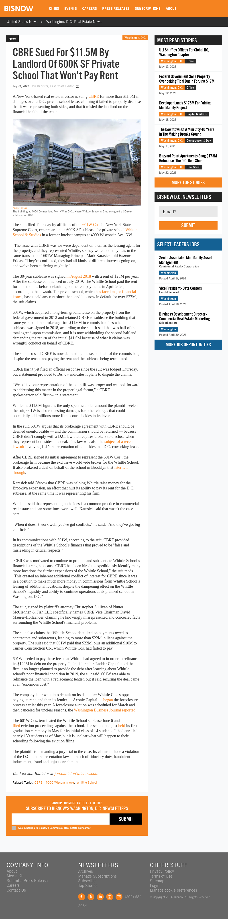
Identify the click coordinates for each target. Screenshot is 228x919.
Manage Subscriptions (97, 876)
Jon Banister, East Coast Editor (53, 86)
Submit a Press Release (27, 880)
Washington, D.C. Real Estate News (73, 22)
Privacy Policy (162, 871)
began (108, 700)
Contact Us (16, 890)
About (171, 8)
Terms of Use (161, 876)
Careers (89, 8)
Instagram (109, 896)
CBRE (93, 96)
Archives (85, 871)
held (121, 725)
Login (154, 885)
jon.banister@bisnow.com (76, 773)
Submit (188, 225)
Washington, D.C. (135, 37)
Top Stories (87, 885)
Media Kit (15, 876)
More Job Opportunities (188, 344)
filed (16, 725)
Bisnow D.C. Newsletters (184, 197)
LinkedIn (100, 896)
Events (71, 8)
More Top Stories (188, 182)
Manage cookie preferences (173, 890)
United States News (22, 22)
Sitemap (157, 880)
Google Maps (20, 208)
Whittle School (87, 782)
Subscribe (87, 880)
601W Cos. (91, 224)
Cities (54, 8)
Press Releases (116, 8)
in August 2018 (78, 276)
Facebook (81, 896)
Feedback (119, 896)
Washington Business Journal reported (104, 710)
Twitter (91, 896)
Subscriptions (148, 8)
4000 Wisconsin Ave (59, 782)
